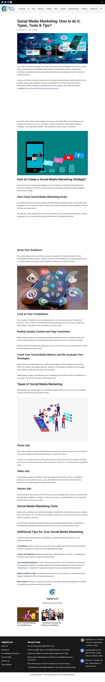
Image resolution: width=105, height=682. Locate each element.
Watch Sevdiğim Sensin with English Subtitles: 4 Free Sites (48, 654)
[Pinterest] (11, 2)
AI (28, 9)
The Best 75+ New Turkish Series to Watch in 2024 (94, 647)
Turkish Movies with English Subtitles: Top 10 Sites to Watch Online (52, 672)
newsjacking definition (28, 569)
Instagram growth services (48, 89)
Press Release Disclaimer (10, 658)
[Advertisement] (8, 340)
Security (22, 9)
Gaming (63, 9)
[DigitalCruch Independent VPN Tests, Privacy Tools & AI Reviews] (8, 9)
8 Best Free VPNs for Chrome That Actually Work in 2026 (48, 658)
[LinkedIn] (8, 2)
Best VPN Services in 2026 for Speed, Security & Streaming (49, 668)
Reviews (41, 9)
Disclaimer (5, 654)
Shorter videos (42, 483)
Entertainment (74, 9)
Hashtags (31, 550)
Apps (56, 9)
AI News (84, 9)
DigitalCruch (23, 30)
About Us (4, 651)
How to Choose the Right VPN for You (41, 651)
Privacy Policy (6, 662)
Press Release (6, 669)
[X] (2, 2)
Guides (48, 9)
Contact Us (94, 9)
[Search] (102, 2)
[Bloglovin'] (5, 2)
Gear (33, 9)
